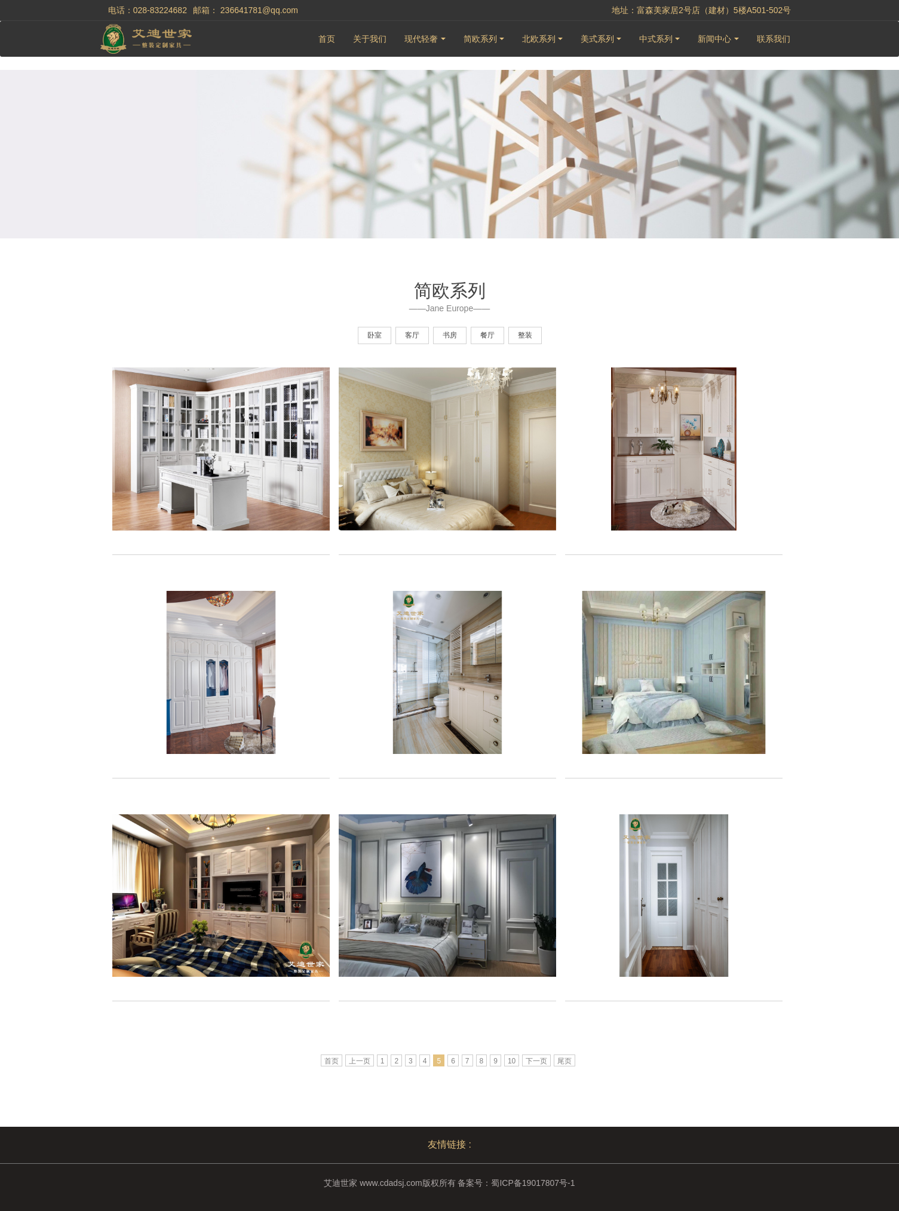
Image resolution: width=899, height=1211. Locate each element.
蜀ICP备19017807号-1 (533, 1183)
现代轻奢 (421, 39)
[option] (221, 470)
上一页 (359, 1061)
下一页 (536, 1061)
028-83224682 (160, 10)
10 (512, 1061)
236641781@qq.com (259, 10)
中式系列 (656, 39)
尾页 (564, 1061)
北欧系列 (539, 39)
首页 (326, 39)
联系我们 (773, 39)
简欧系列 (480, 39)
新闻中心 (714, 39)
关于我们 (369, 39)
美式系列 (597, 39)
